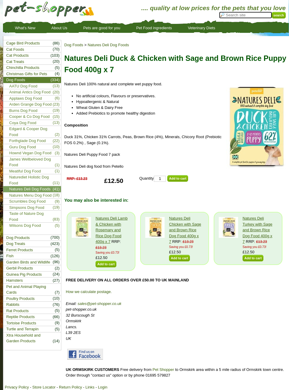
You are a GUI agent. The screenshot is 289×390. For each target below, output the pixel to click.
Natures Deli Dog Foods (108, 45)
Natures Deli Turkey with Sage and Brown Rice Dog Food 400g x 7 (257, 230)
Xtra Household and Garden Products (23, 338)
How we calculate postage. (89, 291)
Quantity (146, 178)
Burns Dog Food (23, 110)
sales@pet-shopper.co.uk (99, 303)
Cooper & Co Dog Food (29, 116)
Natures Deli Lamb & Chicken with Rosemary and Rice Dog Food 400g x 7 (112, 230)
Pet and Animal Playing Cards (26, 289)
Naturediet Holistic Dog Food (29, 180)
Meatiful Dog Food (25, 171)
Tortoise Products (21, 323)
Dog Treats (15, 243)
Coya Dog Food (22, 123)
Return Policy (70, 387)
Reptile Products (20, 317)
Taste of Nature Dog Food (26, 216)
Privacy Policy (17, 387)
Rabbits (12, 304)
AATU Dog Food (23, 86)
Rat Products (17, 311)
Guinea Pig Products (24, 274)
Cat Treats (15, 61)
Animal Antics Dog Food (30, 92)
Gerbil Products (19, 268)
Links (89, 387)
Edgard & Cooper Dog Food (28, 132)
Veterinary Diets (201, 28)
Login (102, 387)
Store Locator (43, 387)
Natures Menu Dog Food (30, 195)
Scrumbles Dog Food (27, 201)
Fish (10, 256)
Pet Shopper (163, 369)
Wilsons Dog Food (25, 225)
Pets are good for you (101, 28)
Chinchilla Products (22, 67)
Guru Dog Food (22, 147)
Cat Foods (15, 49)
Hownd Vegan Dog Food (30, 153)
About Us (59, 28)
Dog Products (18, 237)
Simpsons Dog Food (26, 207)
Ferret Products (19, 250)
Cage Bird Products (23, 43)
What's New (25, 28)
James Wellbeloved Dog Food (30, 162)
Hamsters (14, 280)
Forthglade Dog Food (27, 140)
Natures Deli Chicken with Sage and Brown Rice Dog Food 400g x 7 (185, 230)
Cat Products (17, 55)
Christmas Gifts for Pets (26, 74)
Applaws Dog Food (25, 98)
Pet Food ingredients (154, 28)
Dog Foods (73, 45)
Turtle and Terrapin (22, 329)
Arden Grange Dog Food (30, 104)
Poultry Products (20, 298)
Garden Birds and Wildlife (28, 262)
